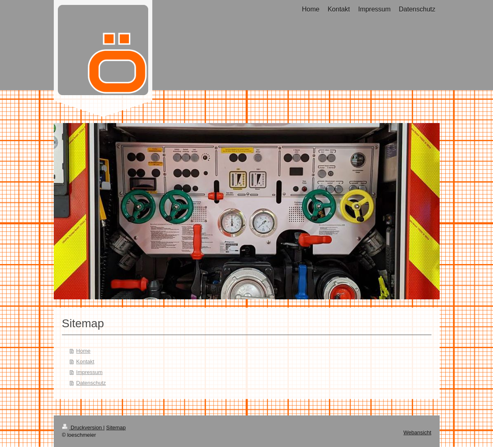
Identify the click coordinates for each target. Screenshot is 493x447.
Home (83, 351)
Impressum (89, 372)
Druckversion (82, 427)
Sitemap (116, 427)
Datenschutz (91, 383)
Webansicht (417, 432)
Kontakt (85, 361)
